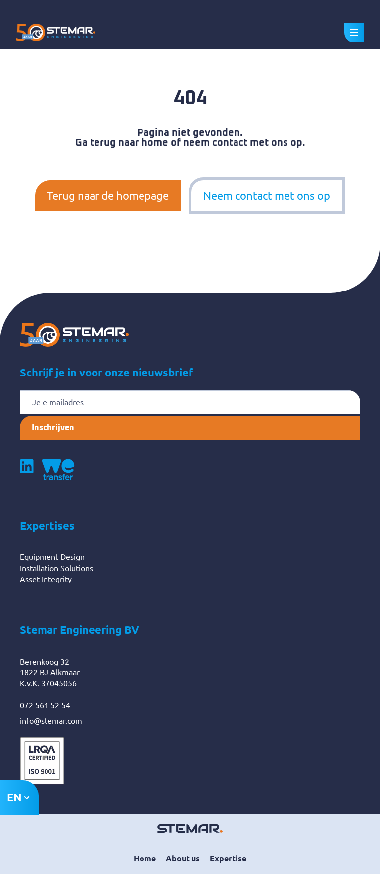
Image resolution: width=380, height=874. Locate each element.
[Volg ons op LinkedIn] (27, 469)
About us (183, 858)
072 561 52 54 (45, 705)
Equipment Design (52, 556)
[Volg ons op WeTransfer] (58, 469)
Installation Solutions (56, 568)
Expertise (228, 858)
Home (145, 858)
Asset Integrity (46, 579)
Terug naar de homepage (108, 195)
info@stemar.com (51, 721)
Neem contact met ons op (266, 195)
